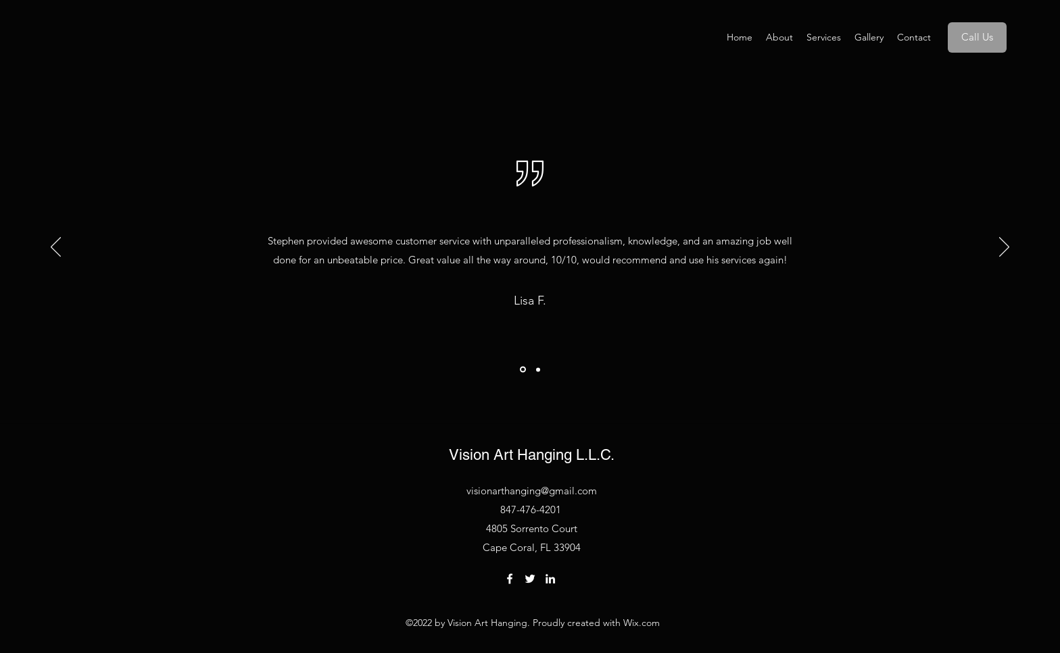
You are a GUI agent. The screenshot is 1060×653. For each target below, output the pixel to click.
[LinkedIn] (550, 578)
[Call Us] (977, 37)
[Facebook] (509, 578)
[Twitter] (530, 578)
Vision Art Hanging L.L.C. (532, 454)
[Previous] (56, 248)
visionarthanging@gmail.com (531, 490)
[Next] (1004, 248)
